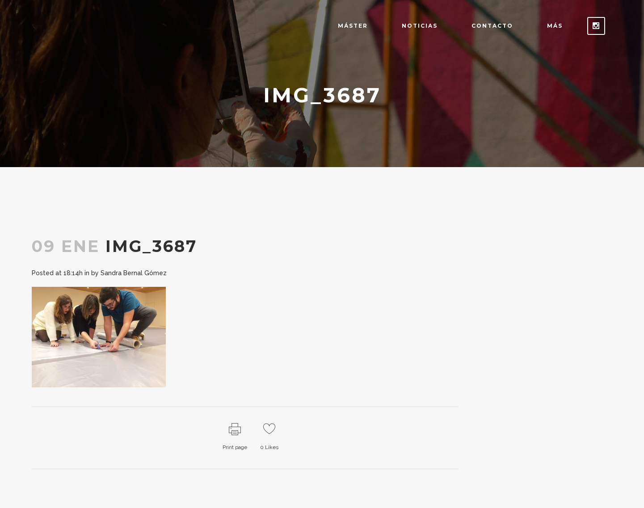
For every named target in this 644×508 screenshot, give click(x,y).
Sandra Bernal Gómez (134, 273)
